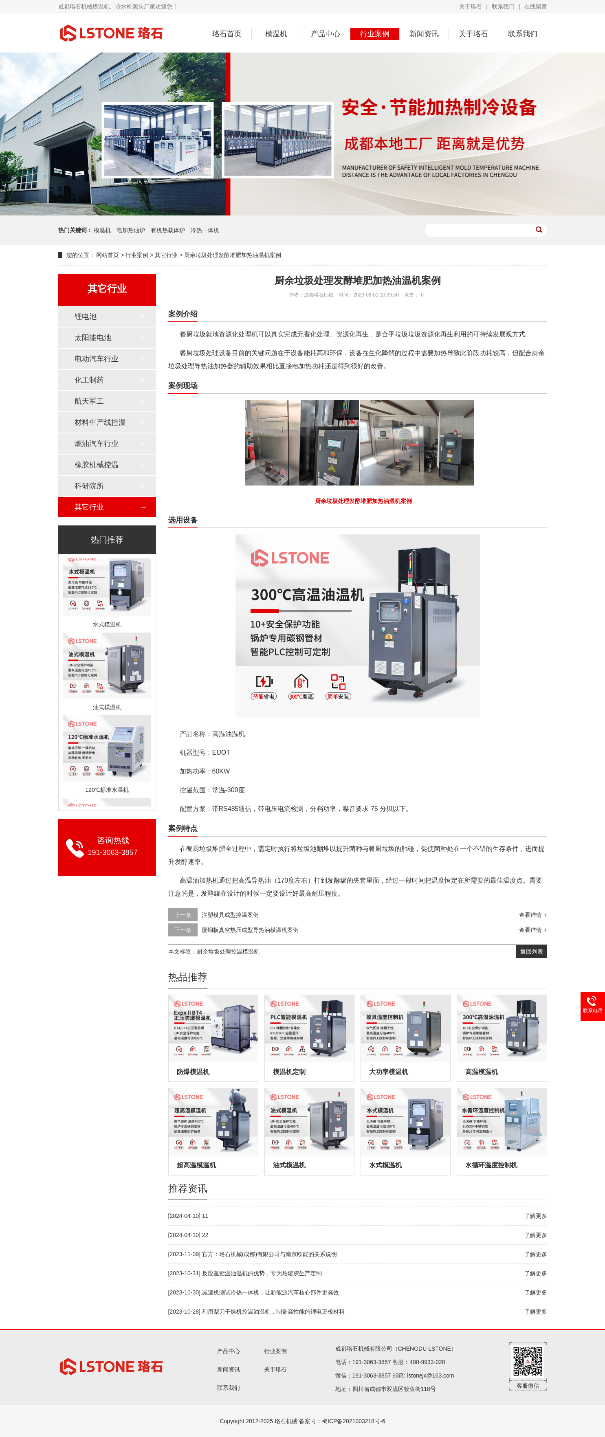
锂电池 (86, 316)
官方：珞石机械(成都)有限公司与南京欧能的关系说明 (269, 1254)
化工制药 (89, 380)
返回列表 (531, 951)
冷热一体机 (205, 230)
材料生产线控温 (100, 422)
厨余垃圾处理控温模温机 (228, 951)
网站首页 (107, 255)
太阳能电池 (93, 338)
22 (205, 1235)
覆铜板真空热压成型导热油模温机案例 (250, 930)
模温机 (276, 34)
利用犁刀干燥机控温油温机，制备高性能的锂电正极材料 (273, 1311)
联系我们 (503, 6)
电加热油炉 (132, 230)
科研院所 (89, 486)
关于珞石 (470, 6)
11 (205, 1216)
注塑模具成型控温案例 (230, 915)
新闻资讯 (424, 34)
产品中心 (325, 34)
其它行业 (166, 255)
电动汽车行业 (97, 359)
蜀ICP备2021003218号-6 (353, 1421)
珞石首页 (227, 34)
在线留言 (535, 6)
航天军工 (89, 401)
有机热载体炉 (169, 230)
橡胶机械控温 (97, 465)
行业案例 (374, 34)
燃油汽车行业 (97, 443)
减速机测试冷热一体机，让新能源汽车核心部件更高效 (270, 1292)
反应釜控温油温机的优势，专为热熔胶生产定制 (262, 1273)
